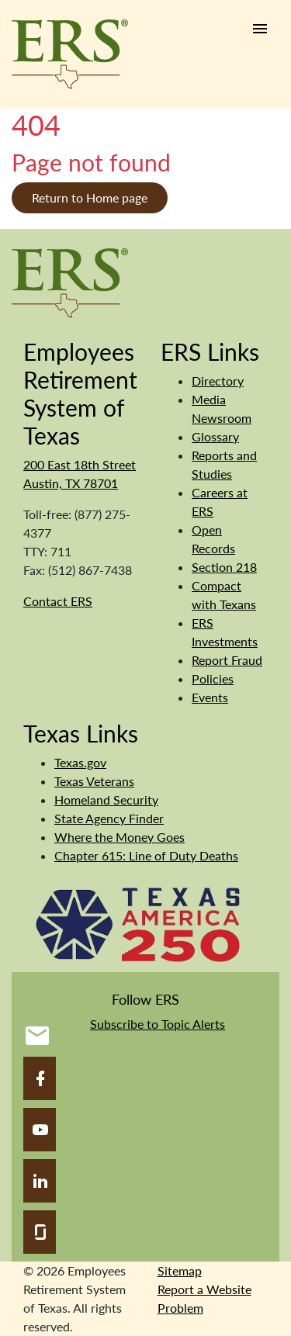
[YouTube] (39, 1129)
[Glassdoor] (39, 1232)
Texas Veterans (94, 781)
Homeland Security (106, 799)
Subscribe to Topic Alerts (157, 1023)
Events (210, 697)
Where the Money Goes (119, 836)
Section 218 (224, 566)
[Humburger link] (260, 29)
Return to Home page (89, 197)
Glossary (215, 436)
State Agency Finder (109, 818)
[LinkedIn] (39, 1181)
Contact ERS (57, 601)
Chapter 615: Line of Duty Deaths (146, 855)
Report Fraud (227, 659)
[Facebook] (39, 1078)
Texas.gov (80, 762)
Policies (213, 678)
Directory (218, 380)
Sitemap (180, 1270)
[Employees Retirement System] (70, 281)
